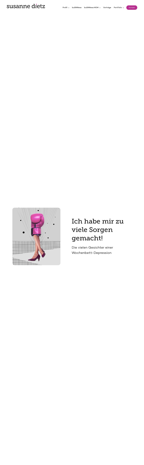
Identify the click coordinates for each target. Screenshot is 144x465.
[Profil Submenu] (69, 8)
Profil (65, 8)
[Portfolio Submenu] (123, 8)
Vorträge (107, 8)
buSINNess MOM (91, 8)
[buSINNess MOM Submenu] (100, 8)
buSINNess (76, 8)
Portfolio (118, 8)
